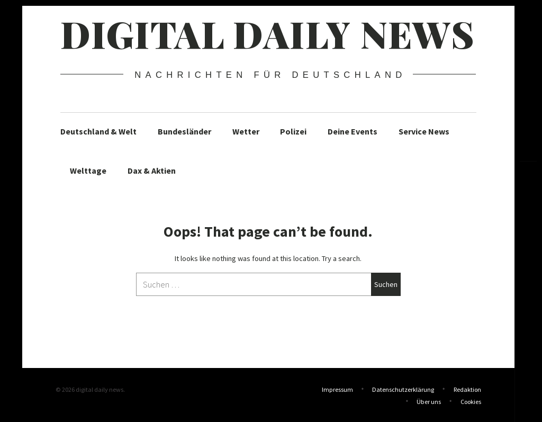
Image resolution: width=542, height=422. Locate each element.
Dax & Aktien (152, 170)
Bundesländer (184, 131)
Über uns (429, 401)
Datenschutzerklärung (403, 389)
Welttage (88, 170)
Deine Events (352, 131)
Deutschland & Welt (98, 131)
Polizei (293, 131)
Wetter (245, 131)
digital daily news (267, 33)
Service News (424, 131)
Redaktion (467, 389)
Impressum (337, 389)
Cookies (470, 401)
